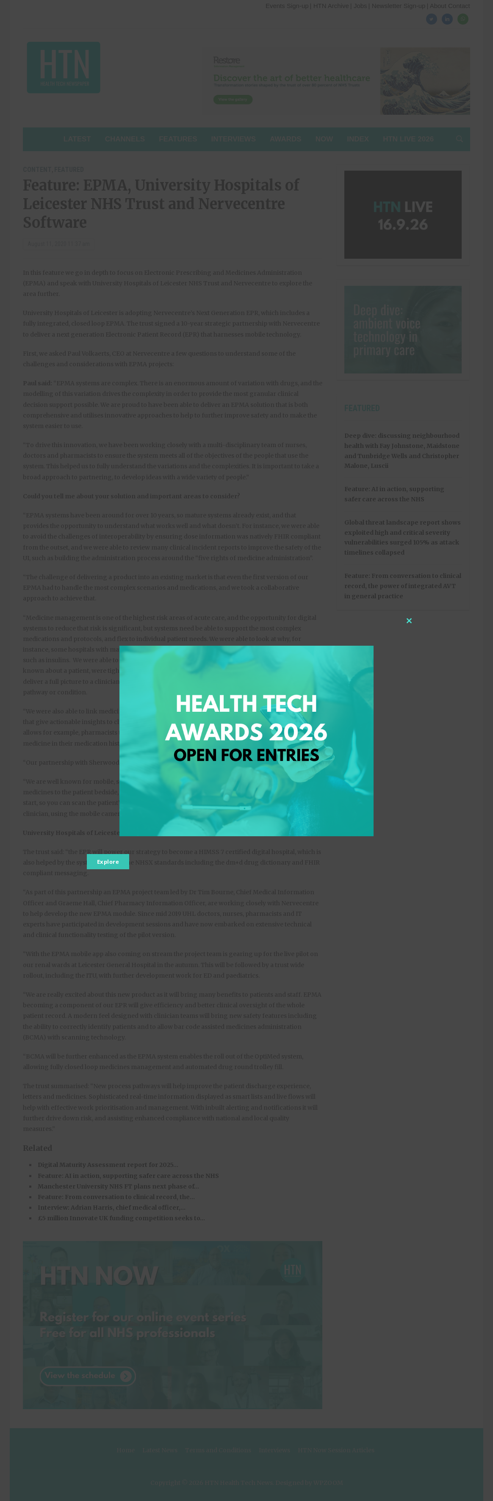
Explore (108, 861)
